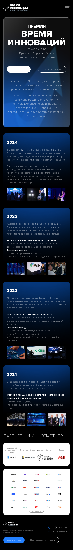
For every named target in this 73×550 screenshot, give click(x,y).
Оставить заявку (52, 69)
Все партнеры (36, 511)
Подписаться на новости (42, 540)
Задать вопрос (14, 540)
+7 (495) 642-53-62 (61, 527)
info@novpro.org (60, 531)
